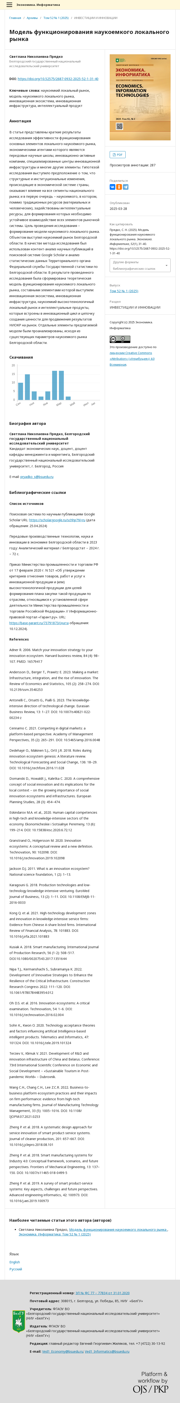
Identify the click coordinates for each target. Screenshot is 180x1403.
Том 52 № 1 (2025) (56, 18)
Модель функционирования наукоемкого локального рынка (118, 1229)
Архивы (32, 18)
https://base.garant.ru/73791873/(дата (39, 623)
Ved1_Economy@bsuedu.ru (62, 1351)
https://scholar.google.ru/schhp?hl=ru (57, 520)
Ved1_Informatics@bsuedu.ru (107, 1351)
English (14, 1262)
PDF (119, 155)
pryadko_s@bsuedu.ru (36, 476)
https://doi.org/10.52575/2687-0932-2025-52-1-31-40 (58, 79)
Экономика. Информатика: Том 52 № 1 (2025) (55, 1234)
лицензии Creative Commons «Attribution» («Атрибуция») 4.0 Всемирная (132, 359)
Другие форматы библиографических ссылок (134, 265)
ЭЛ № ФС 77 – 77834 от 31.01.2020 (102, 1293)
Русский (15, 1269)
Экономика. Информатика (38, 5)
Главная (15, 18)
